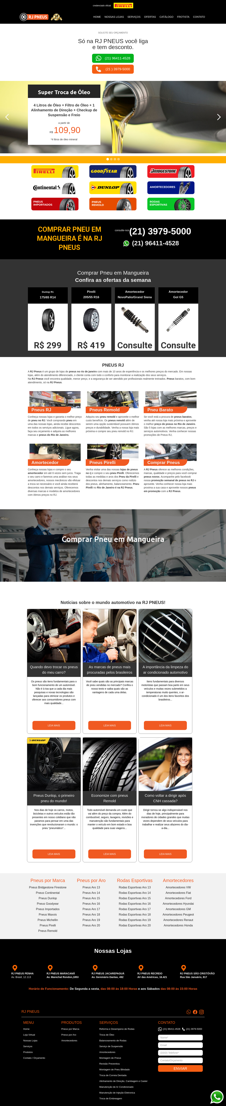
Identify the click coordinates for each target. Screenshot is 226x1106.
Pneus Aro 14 (91, 892)
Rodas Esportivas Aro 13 (135, 887)
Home (97, 16)
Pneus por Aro (91, 880)
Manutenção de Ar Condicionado (116, 1087)
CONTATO (199, 16)
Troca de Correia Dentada (113, 1075)
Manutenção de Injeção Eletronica (117, 1092)
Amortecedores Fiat (178, 892)
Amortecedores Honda (178, 925)
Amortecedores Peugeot (178, 914)
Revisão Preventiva (109, 1063)
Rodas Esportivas (135, 880)
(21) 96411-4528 (155, 243)
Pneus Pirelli (48, 925)
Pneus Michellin (48, 920)
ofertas (150, 16)
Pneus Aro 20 (91, 925)
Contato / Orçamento (34, 1058)
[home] (41, 17)
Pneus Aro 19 (91, 920)
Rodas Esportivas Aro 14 (135, 892)
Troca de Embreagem (110, 1098)
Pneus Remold (47, 930)
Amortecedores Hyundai (178, 903)
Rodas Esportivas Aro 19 (135, 920)
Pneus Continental (48, 892)
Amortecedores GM (178, 909)
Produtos (28, 1052)
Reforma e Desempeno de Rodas (116, 1029)
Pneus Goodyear (48, 903)
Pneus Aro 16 (91, 903)
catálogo (166, 16)
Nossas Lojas (30, 1040)
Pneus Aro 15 (91, 898)
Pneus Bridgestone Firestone (47, 887)
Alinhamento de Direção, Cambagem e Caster (123, 1081)
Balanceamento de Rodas (113, 1040)
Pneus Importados (48, 909)
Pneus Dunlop (48, 898)
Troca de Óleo (106, 1034)
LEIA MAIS (54, 725)
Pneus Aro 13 (91, 887)
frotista (183, 16)
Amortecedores (178, 880)
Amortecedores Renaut (178, 920)
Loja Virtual (29, 1034)
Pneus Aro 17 (91, 909)
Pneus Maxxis (48, 914)
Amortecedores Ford (178, 898)
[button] (7, 117)
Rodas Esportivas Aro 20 (135, 925)
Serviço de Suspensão (111, 1046)
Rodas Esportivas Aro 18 (135, 914)
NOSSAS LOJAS (114, 16)
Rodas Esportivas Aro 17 (135, 909)
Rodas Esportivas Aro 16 (135, 903)
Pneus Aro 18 (91, 914)
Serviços (27, 1046)
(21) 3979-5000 (160, 231)
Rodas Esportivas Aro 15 (135, 898)
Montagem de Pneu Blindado (114, 1069)
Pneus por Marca (47, 880)
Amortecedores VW (178, 887)
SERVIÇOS (133, 16)
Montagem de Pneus (110, 1058)
